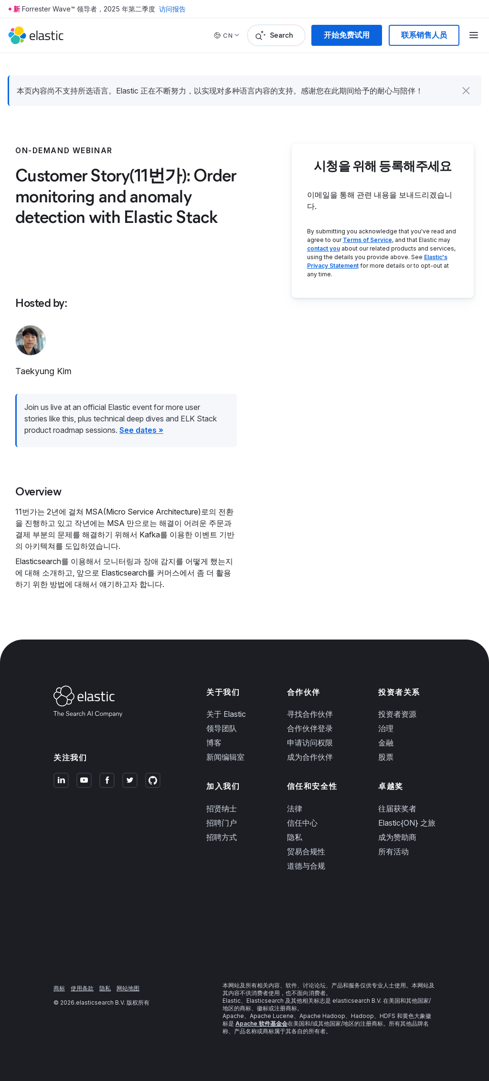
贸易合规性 (306, 851)
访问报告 (172, 9)
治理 (385, 728)
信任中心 (302, 823)
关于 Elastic (226, 714)
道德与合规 (306, 866)
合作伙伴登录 (310, 728)
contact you (323, 248)
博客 (214, 742)
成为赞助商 (397, 837)
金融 (385, 742)
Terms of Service (367, 239)
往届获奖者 (397, 808)
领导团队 (221, 728)
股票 (385, 757)
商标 (59, 988)
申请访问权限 (310, 742)
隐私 (294, 837)
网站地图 (128, 988)
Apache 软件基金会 (261, 1023)
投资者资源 (397, 714)
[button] (466, 90)
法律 (294, 808)
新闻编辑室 (225, 757)
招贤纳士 (221, 808)
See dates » (141, 430)
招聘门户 (221, 823)
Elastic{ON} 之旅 (407, 823)
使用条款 (82, 988)
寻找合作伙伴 (310, 714)
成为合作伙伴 (310, 757)
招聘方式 (221, 837)
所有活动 (393, 851)
